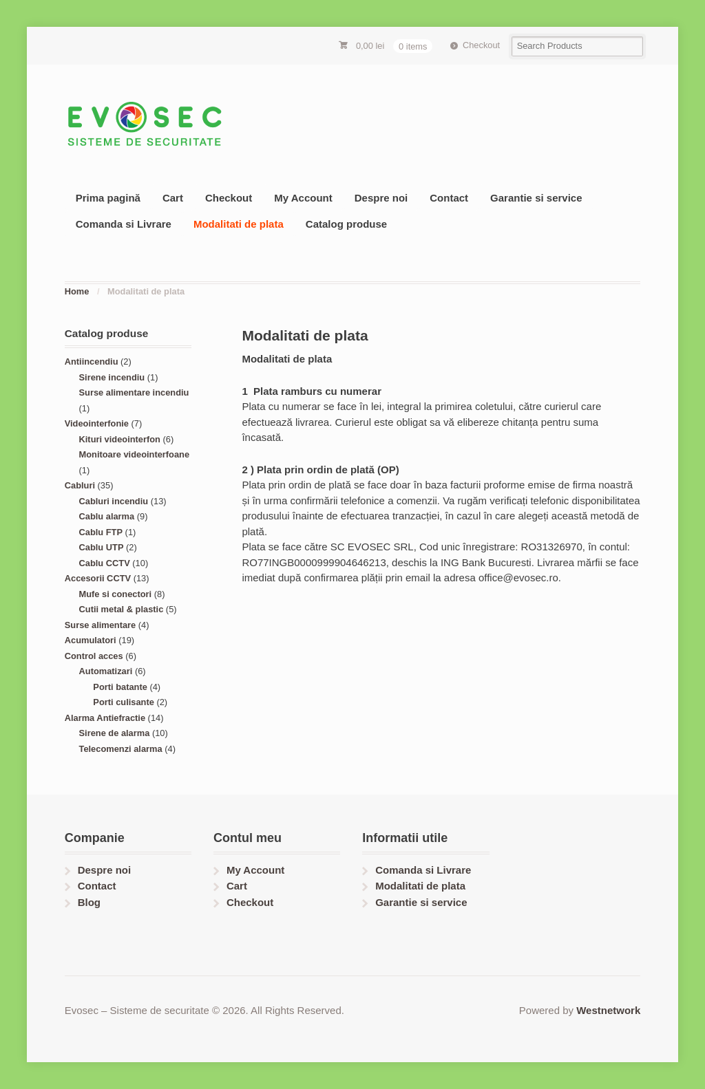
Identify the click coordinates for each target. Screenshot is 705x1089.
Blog (89, 902)
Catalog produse (346, 224)
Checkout (481, 45)
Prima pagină (108, 198)
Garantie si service (536, 198)
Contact (449, 198)
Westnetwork (608, 1010)
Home (77, 291)
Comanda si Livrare (123, 224)
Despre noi (381, 198)
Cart (172, 198)
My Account (303, 198)
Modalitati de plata (238, 224)
